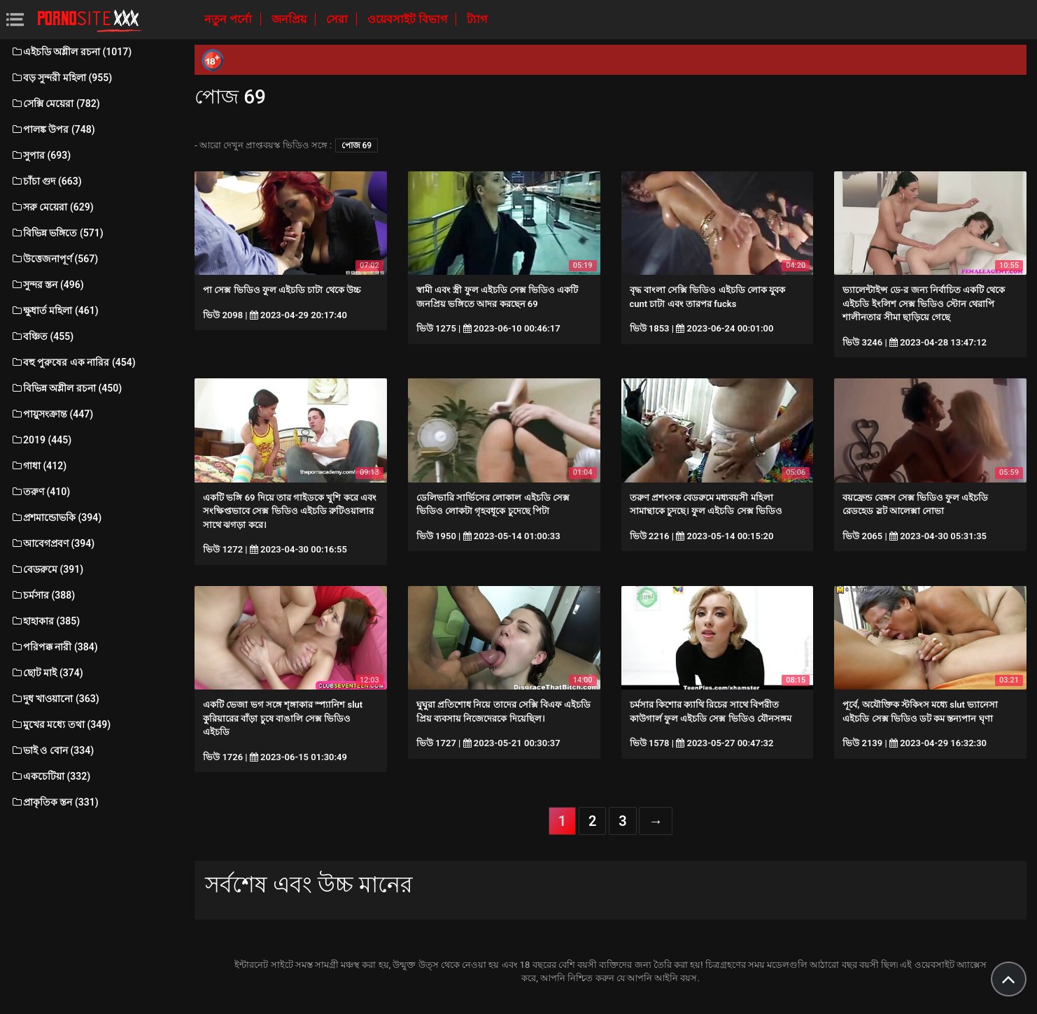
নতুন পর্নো (229, 19)
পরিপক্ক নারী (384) (54, 646)
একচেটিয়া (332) (50, 776)
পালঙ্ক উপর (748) (52, 129)
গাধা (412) (38, 465)
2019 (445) (40, 439)
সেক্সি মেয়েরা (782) (55, 103)
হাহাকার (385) (45, 621)
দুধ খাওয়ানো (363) (54, 698)
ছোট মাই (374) (46, 672)
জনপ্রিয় (290, 19)
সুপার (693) (40, 155)
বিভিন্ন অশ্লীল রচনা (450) (66, 388)
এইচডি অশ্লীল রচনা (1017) (71, 51)
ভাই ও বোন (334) (52, 750)
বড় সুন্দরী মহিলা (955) (61, 77)
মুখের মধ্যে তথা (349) (60, 724)
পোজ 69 (356, 145)
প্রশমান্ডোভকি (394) (55, 517)
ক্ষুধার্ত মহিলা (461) (54, 310)
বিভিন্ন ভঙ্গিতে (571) (57, 232)
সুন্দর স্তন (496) (47, 284)
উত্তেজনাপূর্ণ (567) (54, 258)
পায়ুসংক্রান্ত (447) (51, 414)
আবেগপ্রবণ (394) (52, 543)
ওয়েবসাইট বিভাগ (408, 19)
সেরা (338, 19)
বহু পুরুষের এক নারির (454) (73, 362)
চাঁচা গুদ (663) (46, 181)
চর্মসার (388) (42, 595)
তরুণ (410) (40, 491)
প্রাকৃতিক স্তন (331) (54, 802)
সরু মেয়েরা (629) (52, 207)
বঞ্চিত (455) (41, 336)
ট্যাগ (477, 19)
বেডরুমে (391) (46, 569)
